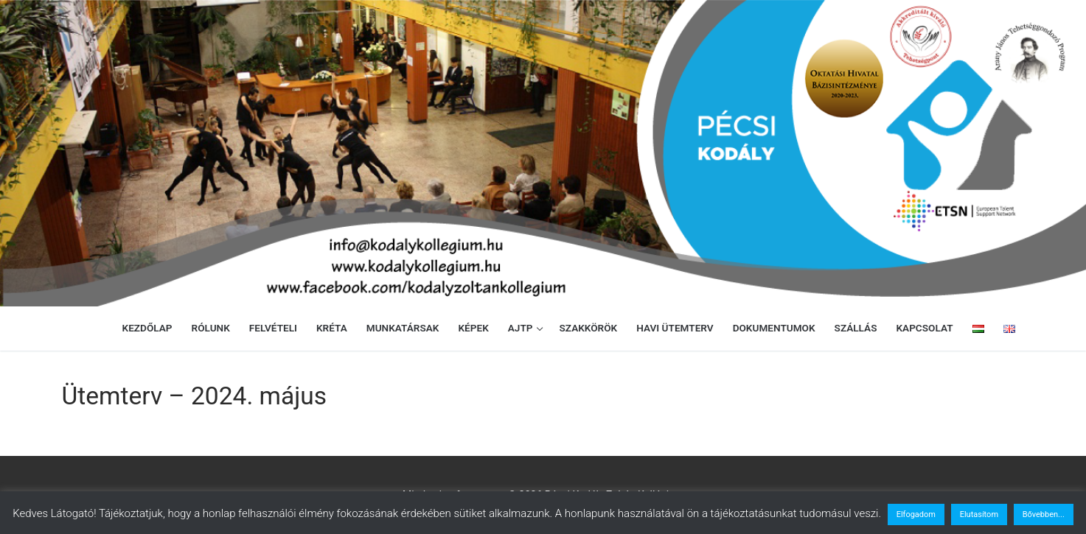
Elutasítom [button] (979, 514)
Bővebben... (1044, 514)
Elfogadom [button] (916, 514)
